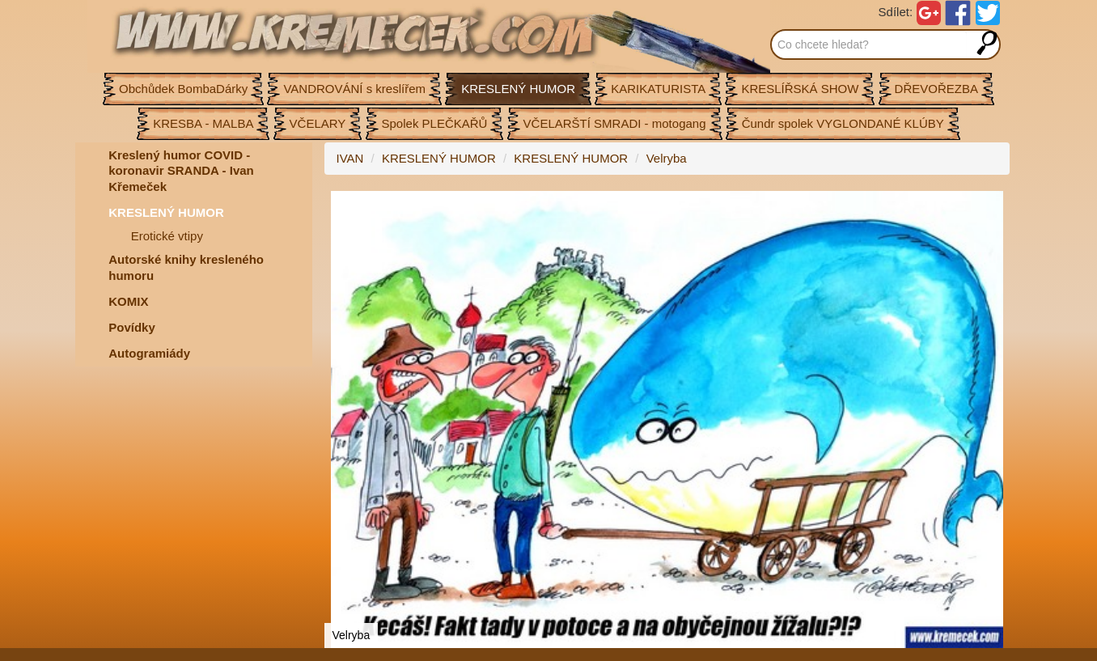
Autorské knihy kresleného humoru (186, 267)
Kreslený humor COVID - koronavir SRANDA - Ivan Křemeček (180, 170)
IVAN (350, 158)
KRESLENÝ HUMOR (166, 212)
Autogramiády (149, 353)
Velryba (666, 158)
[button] (995, 205)
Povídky (131, 327)
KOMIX (128, 301)
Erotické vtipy (167, 236)
